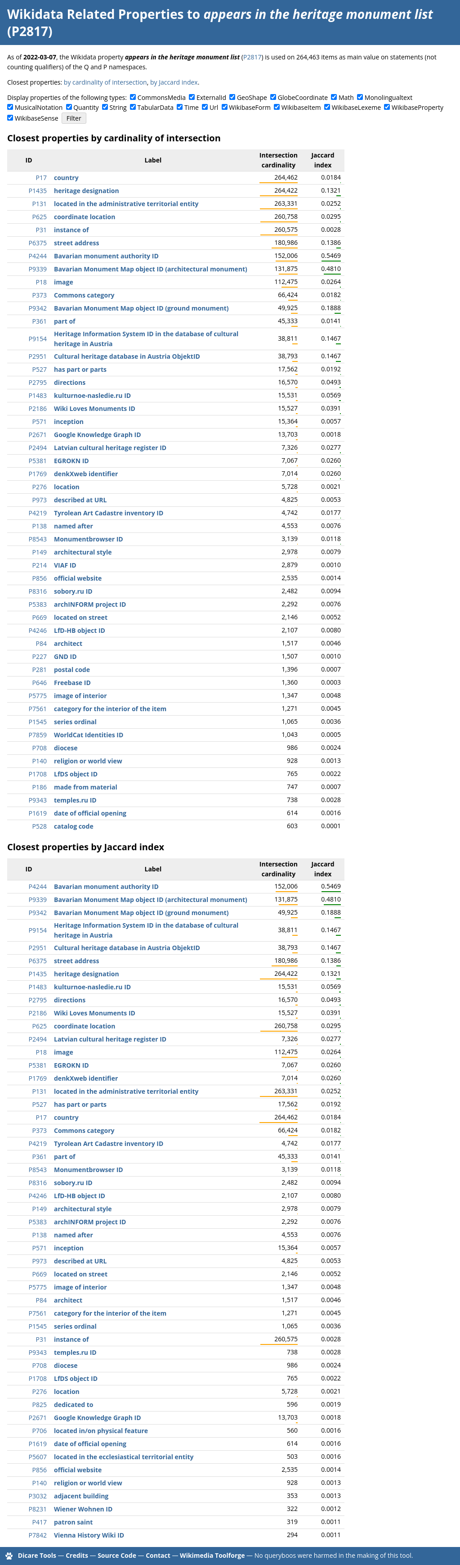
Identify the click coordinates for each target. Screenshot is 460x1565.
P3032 (38, 1496)
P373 (39, 295)
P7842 (38, 1535)
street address (76, 243)
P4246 (38, 630)
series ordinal (75, 721)
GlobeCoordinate (303, 97)
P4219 (38, 513)
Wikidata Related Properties (95, 14)
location (67, 487)
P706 (39, 1430)
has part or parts (80, 369)
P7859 (38, 735)
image (63, 282)
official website (78, 578)
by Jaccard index (174, 82)
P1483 (38, 395)
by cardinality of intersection (105, 82)
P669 (39, 617)
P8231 (38, 1509)
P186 (39, 787)
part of (64, 321)
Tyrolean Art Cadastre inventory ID (108, 513)
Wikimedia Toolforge (212, 1555)
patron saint (73, 1522)
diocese (66, 748)
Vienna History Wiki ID (89, 1535)
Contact (158, 1555)
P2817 (252, 57)
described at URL (80, 500)
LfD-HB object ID (79, 630)
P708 (39, 748)
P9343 (38, 800)
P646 (39, 682)
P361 (39, 321)
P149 (39, 552)
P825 (39, 1404)
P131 (39, 203)
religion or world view (88, 761)
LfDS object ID (76, 774)
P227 (39, 656)
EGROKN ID (71, 460)
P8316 (38, 591)
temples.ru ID (75, 800)
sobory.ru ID (73, 591)
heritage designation (86, 190)
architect (68, 643)
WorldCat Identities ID (88, 735)
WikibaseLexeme (356, 107)
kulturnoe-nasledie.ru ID (92, 395)
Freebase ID (72, 682)
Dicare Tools (37, 1555)
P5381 (38, 460)
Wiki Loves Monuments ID (94, 408)
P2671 (38, 434)
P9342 (38, 308)
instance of (71, 230)
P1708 (38, 774)
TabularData (156, 107)
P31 (41, 230)
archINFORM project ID (90, 604)
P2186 (38, 408)
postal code (72, 669)
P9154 (38, 338)
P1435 (38, 190)
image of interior (80, 695)
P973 (39, 500)
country (66, 177)
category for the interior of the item (110, 708)
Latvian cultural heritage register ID (110, 447)
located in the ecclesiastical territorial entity (123, 1456)
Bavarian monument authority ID (106, 256)
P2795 (38, 382)
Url (214, 107)
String (118, 107)
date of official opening (90, 813)
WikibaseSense (36, 118)
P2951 (38, 356)
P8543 (38, 539)
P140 (39, 761)
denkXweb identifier (86, 473)
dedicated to (74, 1404)
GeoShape (252, 97)
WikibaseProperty (417, 107)
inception (69, 421)
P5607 (38, 1456)
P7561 (38, 708)
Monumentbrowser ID (88, 539)
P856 (39, 578)
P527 (39, 369)
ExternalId (211, 97)
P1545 (38, 721)
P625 (39, 216)
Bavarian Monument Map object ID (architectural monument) (150, 269)
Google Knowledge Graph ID (97, 434)
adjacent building (81, 1496)
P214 (39, 565)
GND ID (65, 656)
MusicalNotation (39, 107)
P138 (39, 526)
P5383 (38, 604)
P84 (41, 643)
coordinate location (84, 216)
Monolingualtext (388, 97)
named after (73, 526)
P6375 (38, 243)
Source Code (117, 1555)
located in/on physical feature (101, 1430)
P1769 (38, 473)
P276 (39, 487)
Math (346, 97)
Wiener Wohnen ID (83, 1509)
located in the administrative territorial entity (126, 203)
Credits (77, 1555)
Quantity (85, 107)
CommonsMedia (162, 97)
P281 (39, 669)
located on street (80, 617)
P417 (39, 1522)
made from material (85, 787)
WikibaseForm (250, 107)
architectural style (83, 552)
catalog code (74, 826)
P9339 (38, 269)
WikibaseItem (301, 107)
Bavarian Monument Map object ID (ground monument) (141, 308)
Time (191, 107)
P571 (39, 421)
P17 (41, 177)
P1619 (38, 813)
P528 (39, 826)
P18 (41, 282)
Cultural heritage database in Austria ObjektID (127, 356)
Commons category (84, 295)
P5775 (38, 695)
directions (69, 382)
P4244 (38, 256)
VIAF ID (65, 565)
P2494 (38, 447)
